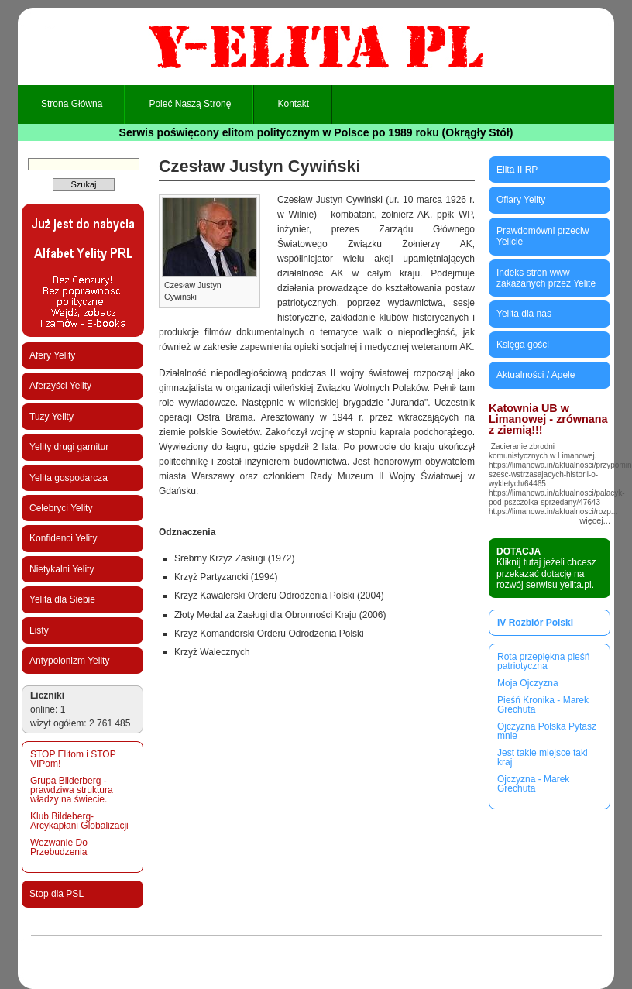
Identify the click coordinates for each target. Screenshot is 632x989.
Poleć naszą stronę (190, 103)
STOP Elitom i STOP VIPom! (72, 759)
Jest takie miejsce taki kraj (542, 757)
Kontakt (293, 103)
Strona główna (71, 103)
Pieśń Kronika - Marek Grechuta (543, 704)
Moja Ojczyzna (527, 683)
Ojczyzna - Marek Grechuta (533, 783)
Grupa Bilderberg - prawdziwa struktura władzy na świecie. (71, 790)
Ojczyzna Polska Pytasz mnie (546, 731)
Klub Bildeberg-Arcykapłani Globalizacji (79, 821)
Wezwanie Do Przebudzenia (59, 847)
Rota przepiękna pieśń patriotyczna (543, 661)
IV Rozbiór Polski (535, 622)
